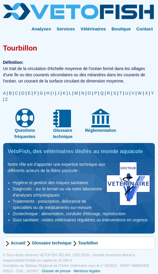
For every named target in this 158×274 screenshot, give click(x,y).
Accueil (18, 243)
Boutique (121, 28)
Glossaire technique (52, 243)
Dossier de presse (56, 271)
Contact (144, 28)
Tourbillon (88, 243)
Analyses (41, 28)
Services (66, 28)
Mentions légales (87, 271)
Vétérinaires (93, 28)
